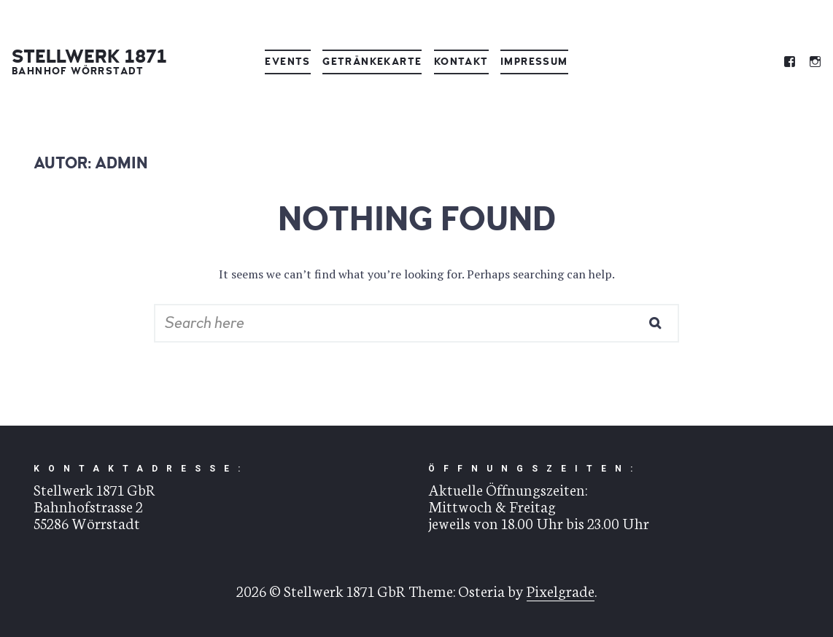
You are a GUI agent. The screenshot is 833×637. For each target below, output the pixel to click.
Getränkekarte (372, 61)
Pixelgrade (560, 590)
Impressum (534, 61)
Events (287, 61)
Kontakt (461, 61)
